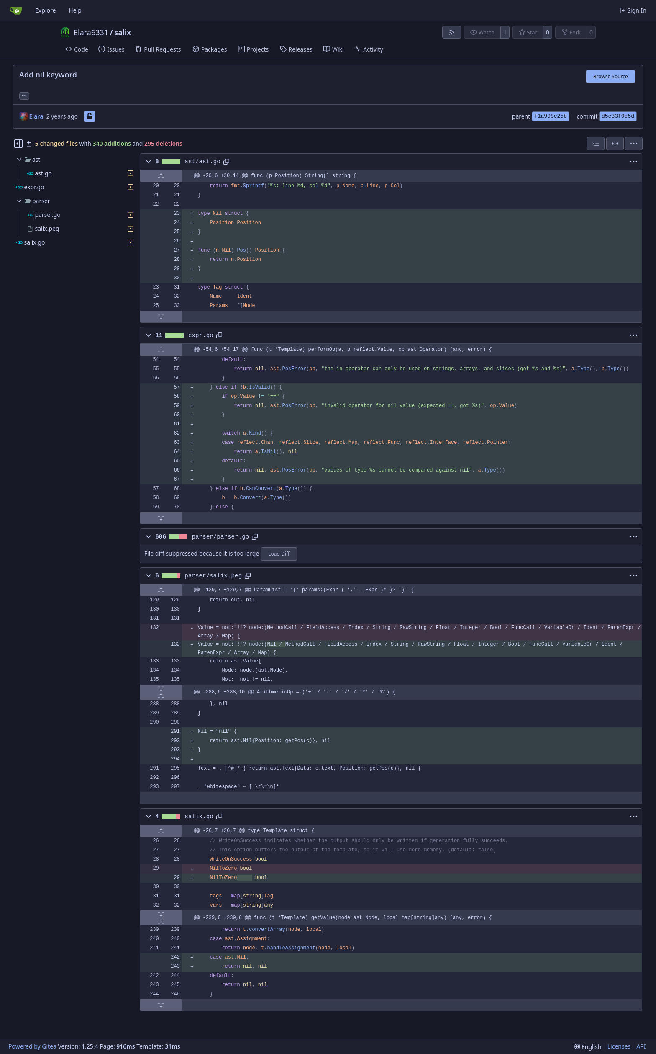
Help (75, 10)
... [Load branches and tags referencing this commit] (24, 95)
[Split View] (615, 143)
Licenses (619, 1046)
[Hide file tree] (18, 143)
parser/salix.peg (213, 575)
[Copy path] (226, 162)
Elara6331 (91, 32)
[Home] (16, 10)
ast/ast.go (202, 161)
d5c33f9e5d (618, 116)
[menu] (634, 143)
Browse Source (610, 76)
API (641, 1046)
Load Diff (279, 553)
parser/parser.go (220, 536)
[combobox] (596, 143)
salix (122, 32)
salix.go (198, 816)
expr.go (200, 335)
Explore (45, 10)
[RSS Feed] (451, 32)
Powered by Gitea (32, 1046)
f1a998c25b (550, 116)
